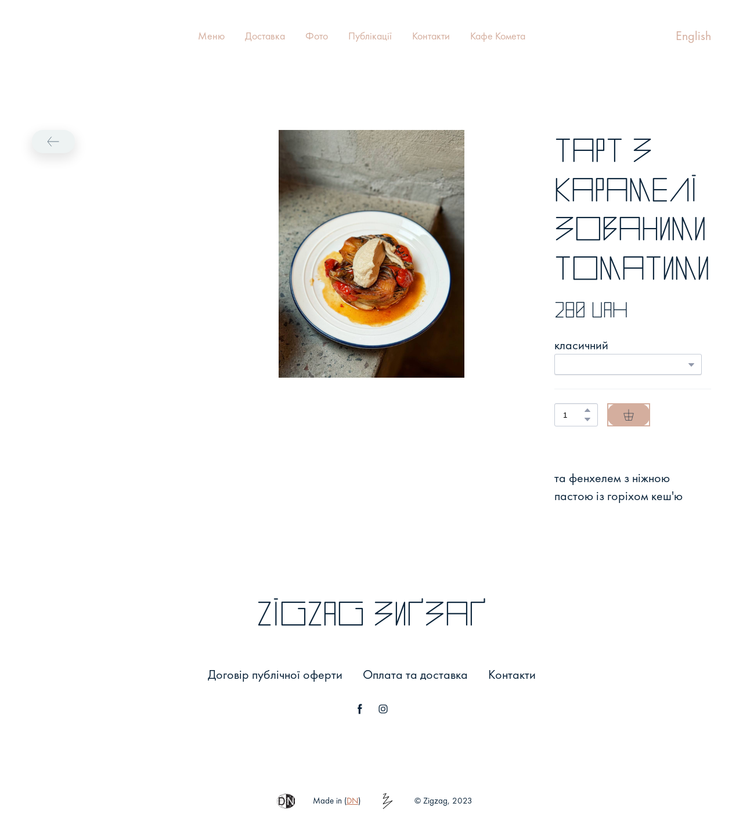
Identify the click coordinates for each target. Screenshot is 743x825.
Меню (211, 35)
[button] (53, 141)
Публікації (370, 35)
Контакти (431, 35)
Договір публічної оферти (275, 674)
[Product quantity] (573, 414)
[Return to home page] (44, 36)
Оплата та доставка (415, 674)
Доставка (265, 35)
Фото (316, 35)
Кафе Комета (497, 35)
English (693, 35)
